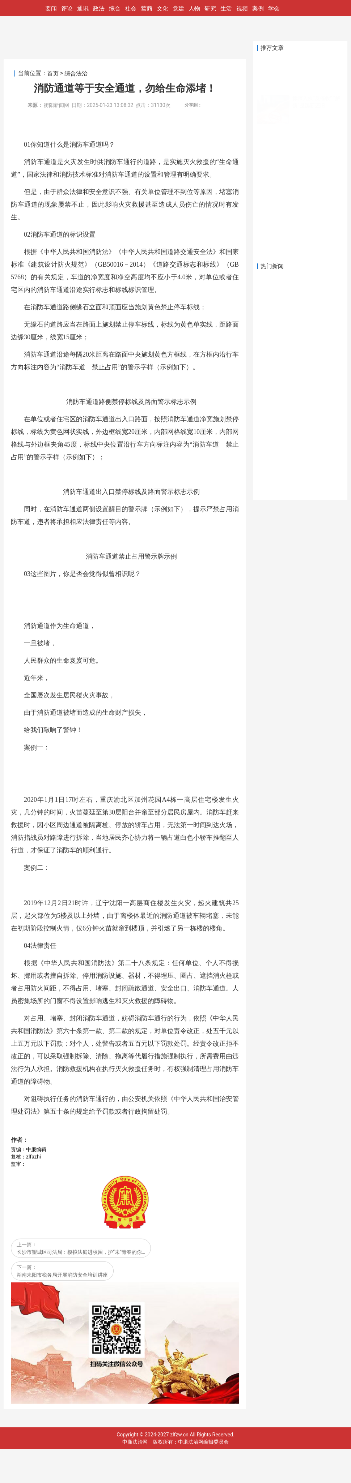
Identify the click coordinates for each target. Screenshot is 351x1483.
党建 (178, 8)
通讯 (83, 8)
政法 (99, 8)
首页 (53, 588)
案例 (258, 8)
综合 (114, 8)
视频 (242, 8)
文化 (162, 8)
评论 (67, 8)
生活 (226, 8)
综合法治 (76, 588)
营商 (146, 8)
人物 (194, 8)
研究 (210, 8)
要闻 (51, 8)
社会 (130, 8)
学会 (274, 8)
